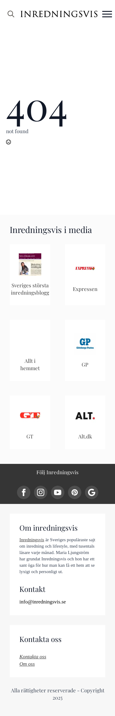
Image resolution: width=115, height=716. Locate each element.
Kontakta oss (32, 657)
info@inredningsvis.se (42, 602)
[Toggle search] (11, 14)
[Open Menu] (107, 14)
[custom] (74, 492)
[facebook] (23, 492)
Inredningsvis (31, 539)
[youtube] (57, 492)
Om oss (27, 664)
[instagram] (40, 492)
